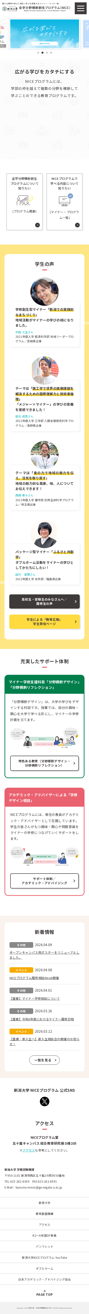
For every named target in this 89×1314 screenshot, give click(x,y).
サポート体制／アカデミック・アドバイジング (44, 880)
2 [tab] (42, 53)
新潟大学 (44, 1203)
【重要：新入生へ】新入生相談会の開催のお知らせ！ (44, 1041)
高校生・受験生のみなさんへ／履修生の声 (44, 601)
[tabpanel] (44, 34)
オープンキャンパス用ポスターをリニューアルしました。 (44, 955)
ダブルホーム (44, 1268)
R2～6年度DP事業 (44, 1235)
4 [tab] (51, 53)
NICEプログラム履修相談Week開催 (34, 978)
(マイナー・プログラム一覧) (64, 198)
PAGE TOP (44, 1294)
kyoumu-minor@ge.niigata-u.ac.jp (39, 1187)
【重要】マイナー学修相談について (34, 998)
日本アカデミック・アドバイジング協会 (44, 1279)
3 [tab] (46, 53)
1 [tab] (38, 53)
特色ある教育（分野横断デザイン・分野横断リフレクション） (45, 763)
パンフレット (44, 1246)
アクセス (29, 1150)
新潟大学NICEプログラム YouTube (44, 1257)
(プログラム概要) (24, 194)
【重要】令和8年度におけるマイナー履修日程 (41, 1019)
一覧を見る (42, 1060)
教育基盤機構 (44, 1214)
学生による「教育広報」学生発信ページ (44, 621)
